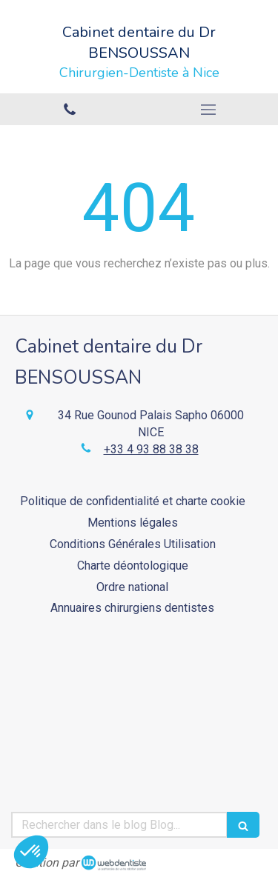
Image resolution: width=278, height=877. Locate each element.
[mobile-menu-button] (209, 109)
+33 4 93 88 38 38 (151, 449)
